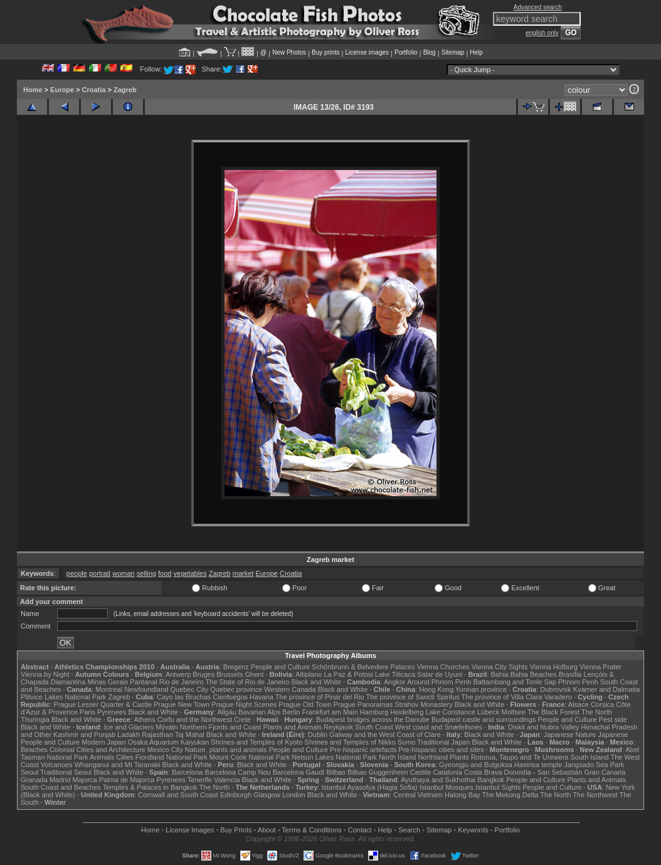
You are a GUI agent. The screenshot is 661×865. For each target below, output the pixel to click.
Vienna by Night (45, 674)
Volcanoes (57, 764)
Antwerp (178, 674)
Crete (242, 719)
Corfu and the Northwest (194, 719)
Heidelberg (406, 712)
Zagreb (125, 89)
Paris (87, 712)
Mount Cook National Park (249, 757)
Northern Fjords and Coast (221, 727)
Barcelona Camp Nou (238, 772)
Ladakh (128, 734)
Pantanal (143, 682)
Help (476, 52)
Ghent (254, 674)
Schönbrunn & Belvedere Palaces (363, 667)
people (76, 573)
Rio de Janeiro (181, 682)
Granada (34, 779)
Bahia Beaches (533, 674)
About (267, 830)
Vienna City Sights (500, 667)
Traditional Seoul (66, 772)
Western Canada (289, 689)
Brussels (229, 674)
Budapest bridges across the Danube (373, 719)
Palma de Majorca (127, 779)
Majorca (85, 779)
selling (146, 573)
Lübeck (488, 712)
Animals (102, 757)
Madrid (60, 779)
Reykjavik (338, 727)
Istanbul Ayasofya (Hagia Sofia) (369, 787)
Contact (360, 830)
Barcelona (187, 772)
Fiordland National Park (171, 757)
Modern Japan (103, 742)
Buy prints (325, 52)
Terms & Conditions (311, 830)
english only (542, 32)
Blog (429, 52)
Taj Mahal (189, 734)
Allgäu (226, 712)
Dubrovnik (555, 689)
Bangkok (490, 779)
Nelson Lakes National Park (334, 757)
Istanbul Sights (498, 787)
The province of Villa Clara (502, 697)
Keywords (473, 830)
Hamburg (374, 712)
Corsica (602, 704)
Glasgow (266, 795)
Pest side (613, 719)
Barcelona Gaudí (299, 772)
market (243, 573)
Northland (433, 757)
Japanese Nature (570, 734)
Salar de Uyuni (439, 674)
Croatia (94, 89)
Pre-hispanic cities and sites (441, 749)
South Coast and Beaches (61, 787)
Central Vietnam (418, 795)
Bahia (500, 674)
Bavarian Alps (259, 712)
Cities (125, 757)
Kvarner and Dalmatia (606, 689)
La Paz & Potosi (348, 674)
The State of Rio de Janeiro (248, 682)
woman (123, 573)
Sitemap (453, 52)
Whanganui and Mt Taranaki (118, 764)
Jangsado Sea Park (594, 764)
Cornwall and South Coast (178, 795)
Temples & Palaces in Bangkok (150, 787)
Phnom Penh (578, 682)
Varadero (557, 697)
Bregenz (236, 667)
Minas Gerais (107, 682)
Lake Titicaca (395, 674)
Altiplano (308, 674)
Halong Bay (462, 795)
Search (409, 830)
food (164, 573)
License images (367, 52)
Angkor (395, 682)
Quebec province (236, 689)
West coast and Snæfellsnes (438, 727)
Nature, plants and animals (226, 749)
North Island (397, 757)
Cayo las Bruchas (184, 697)
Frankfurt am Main (330, 712)
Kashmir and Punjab (84, 734)
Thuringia (35, 719)
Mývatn (166, 727)
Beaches (34, 749)
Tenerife (200, 779)
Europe (62, 89)
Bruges (203, 674)
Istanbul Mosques (446, 787)
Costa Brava (483, 772)
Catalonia (447, 772)
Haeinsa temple (538, 764)
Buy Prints (235, 830)
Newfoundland (146, 689)
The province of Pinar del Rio (319, 697)
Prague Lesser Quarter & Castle (103, 704)
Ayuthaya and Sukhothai (438, 779)
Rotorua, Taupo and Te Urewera (520, 757)
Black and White (316, 682)
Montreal (108, 689)
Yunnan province (481, 689)
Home (33, 89)
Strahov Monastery (423, 704)
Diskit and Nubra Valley (543, 727)
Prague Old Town (304, 704)
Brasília (570, 674)
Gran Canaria (604, 772)
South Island (590, 757)
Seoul (29, 772)
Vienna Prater (600, 667)
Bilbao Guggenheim (377, 772)
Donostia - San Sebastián (543, 772)
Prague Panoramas (363, 704)
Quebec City (190, 689)
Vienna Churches (443, 667)
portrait (99, 573)
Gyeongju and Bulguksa (475, 764)
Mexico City (165, 749)
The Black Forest (553, 712)
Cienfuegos (230, 697)
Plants (459, 757)
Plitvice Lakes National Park (63, 697)
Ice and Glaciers (129, 727)
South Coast (374, 727)
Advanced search (538, 7)
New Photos (289, 52)
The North (596, 712)
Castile (420, 772)
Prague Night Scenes (244, 704)
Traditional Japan (443, 742)
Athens (144, 719)
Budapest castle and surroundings (483, 719)
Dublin (317, 734)
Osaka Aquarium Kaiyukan (168, 742)
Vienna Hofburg (554, 667)
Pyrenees (111, 712)
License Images (190, 830)
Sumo (407, 742)
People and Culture (280, 667)
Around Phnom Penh (439, 682)
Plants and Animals (292, 727)
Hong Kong (436, 689)
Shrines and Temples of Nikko (349, 742)
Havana (261, 697)
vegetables (190, 573)
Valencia (227, 779)
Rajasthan (157, 734)
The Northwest (595, 795)
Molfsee (514, 712)
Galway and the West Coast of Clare (385, 734)
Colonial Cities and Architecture (97, 749)
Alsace (578, 704)
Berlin (291, 712)
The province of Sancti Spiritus (413, 697)
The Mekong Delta (510, 795)
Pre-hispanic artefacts (363, 749)
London (293, 795)
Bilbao (336, 772)
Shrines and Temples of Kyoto (256, 742)
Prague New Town (181, 704)
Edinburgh (235, 795)
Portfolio (406, 52)
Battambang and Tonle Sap (514, 682)
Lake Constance (450, 712)
